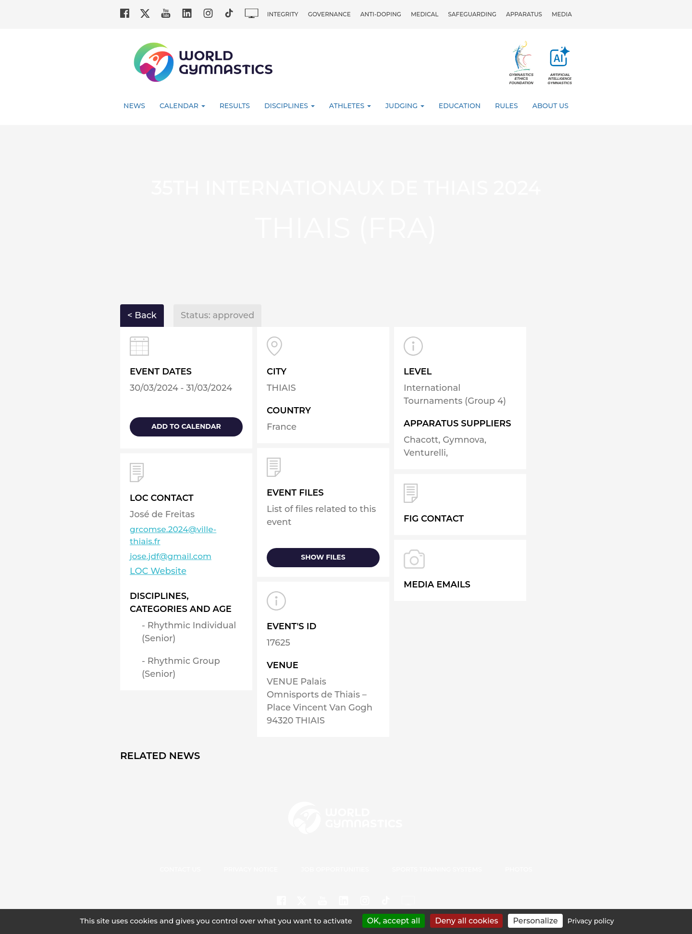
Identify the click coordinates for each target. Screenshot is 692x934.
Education (460, 105)
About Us (550, 105)
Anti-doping (380, 14)
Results (235, 105)
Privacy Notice (251, 869)
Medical (424, 14)
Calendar (182, 105)
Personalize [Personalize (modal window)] (535, 920)
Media (562, 14)
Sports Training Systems (437, 869)
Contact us (180, 869)
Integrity (282, 14)
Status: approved (217, 315)
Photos (518, 869)
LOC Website (158, 571)
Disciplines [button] (289, 105)
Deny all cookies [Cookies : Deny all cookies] (466, 920)
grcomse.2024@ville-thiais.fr (173, 535)
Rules (506, 105)
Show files (323, 557)
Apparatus (524, 14)
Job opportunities (335, 869)
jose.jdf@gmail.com (170, 556)
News (134, 105)
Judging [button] (404, 105)
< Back (142, 315)
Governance (329, 14)
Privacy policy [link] (591, 921)
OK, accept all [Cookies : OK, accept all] (393, 920)
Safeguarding (472, 14)
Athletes (350, 105)
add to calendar (186, 426)
